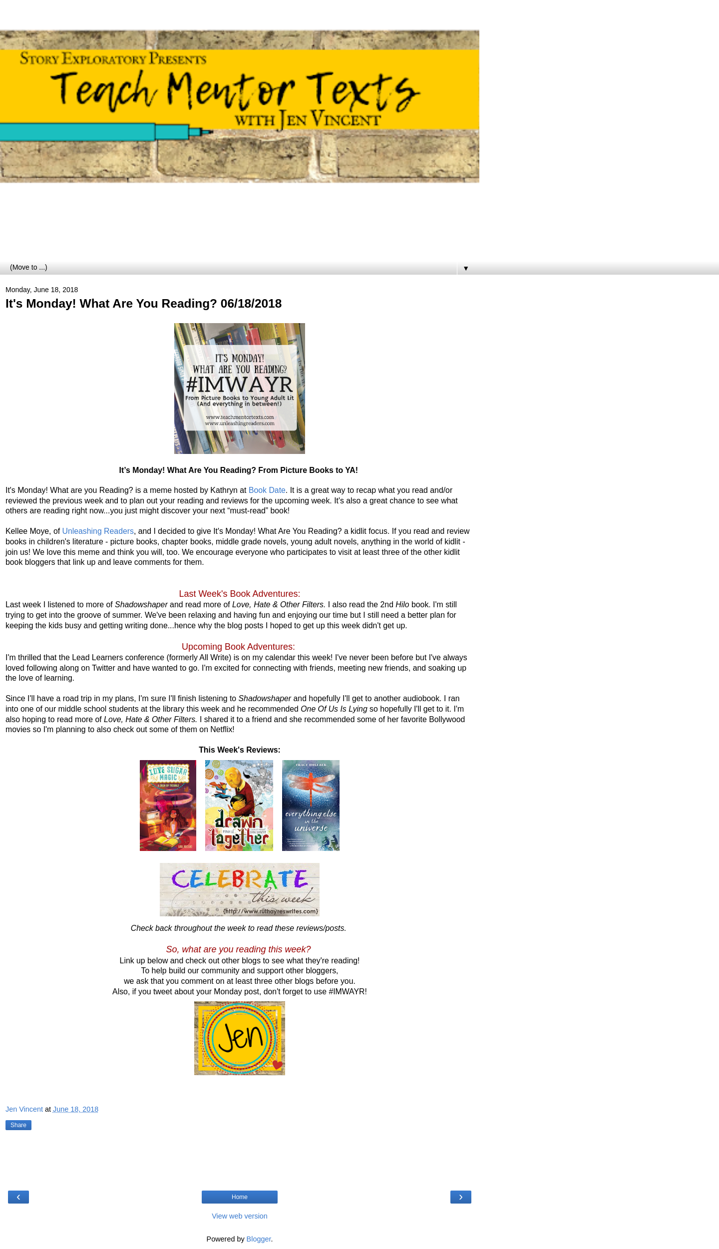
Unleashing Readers (98, 531)
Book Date (267, 490)
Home (240, 1197)
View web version (240, 1216)
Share (18, 1125)
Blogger (259, 1239)
